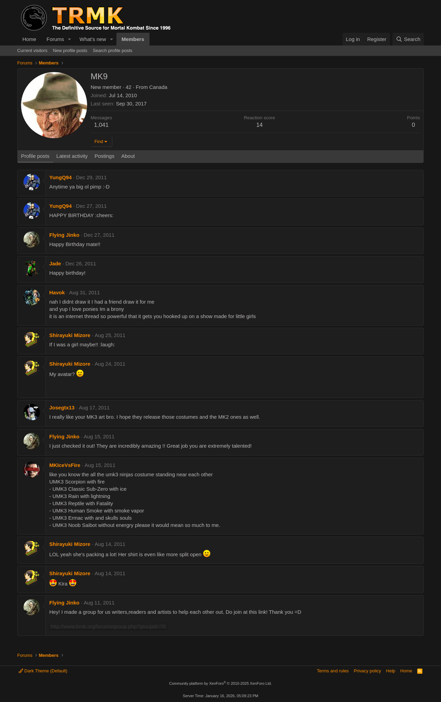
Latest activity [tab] (72, 156)
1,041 (101, 125)
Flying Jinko (64, 235)
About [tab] (128, 156)
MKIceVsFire (64, 465)
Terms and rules (333, 670)
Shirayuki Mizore (69, 335)
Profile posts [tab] (35, 156)
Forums (55, 39)
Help (391, 670)
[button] (69, 39)
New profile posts (70, 50)
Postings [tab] (104, 156)
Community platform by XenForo (220, 683)
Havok (57, 292)
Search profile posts (112, 50)
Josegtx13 (61, 407)
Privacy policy (367, 670)
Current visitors (32, 50)
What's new (93, 39)
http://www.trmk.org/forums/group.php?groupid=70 (108, 626)
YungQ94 (60, 177)
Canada (158, 87)
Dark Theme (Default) (43, 670)
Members (133, 39)
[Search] (408, 39)
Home (29, 39)
